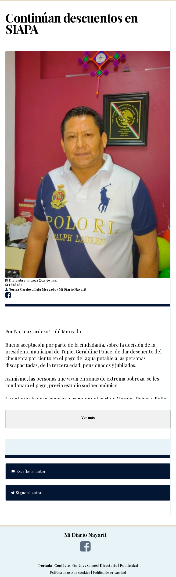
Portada (45, 565)
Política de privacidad (109, 572)
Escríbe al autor (28, 471)
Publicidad (129, 565)
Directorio (108, 565)
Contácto (62, 565)
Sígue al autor (26, 492)
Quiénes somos (85, 565)
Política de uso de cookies (70, 572)
